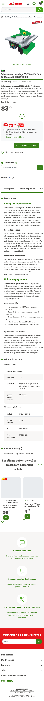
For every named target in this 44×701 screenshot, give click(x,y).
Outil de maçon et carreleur (23, 17)
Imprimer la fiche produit (22, 65)
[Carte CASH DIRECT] (22, 599)
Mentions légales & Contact (22, 691)
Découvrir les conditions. (15, 137)
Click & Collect (9, 163)
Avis (41, 188)
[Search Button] (39, 9)
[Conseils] (22, 542)
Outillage (8, 17)
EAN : (19, 82)
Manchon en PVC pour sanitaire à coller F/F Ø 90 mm (32, 506)
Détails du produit (27, 188)
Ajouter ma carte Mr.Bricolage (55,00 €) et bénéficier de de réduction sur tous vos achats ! (21, 132)
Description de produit (9, 102)
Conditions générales (22, 693)
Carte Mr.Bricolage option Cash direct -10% (10, 507)
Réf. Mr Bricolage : (6, 82)
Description (9, 188)
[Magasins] (22, 571)
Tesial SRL (31, 697)
